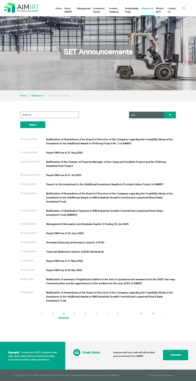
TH (183, 8)
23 (141, 313)
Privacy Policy (155, 375)
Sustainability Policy (131, 10)
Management (84, 8)
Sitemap (169, 375)
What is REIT (160, 10)
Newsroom (147, 8)
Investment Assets (99, 10)
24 (153, 313)
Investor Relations (114, 10)
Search (32, 125)
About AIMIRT (68, 10)
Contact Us (172, 10)
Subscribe (175, 355)
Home (59, 8)
